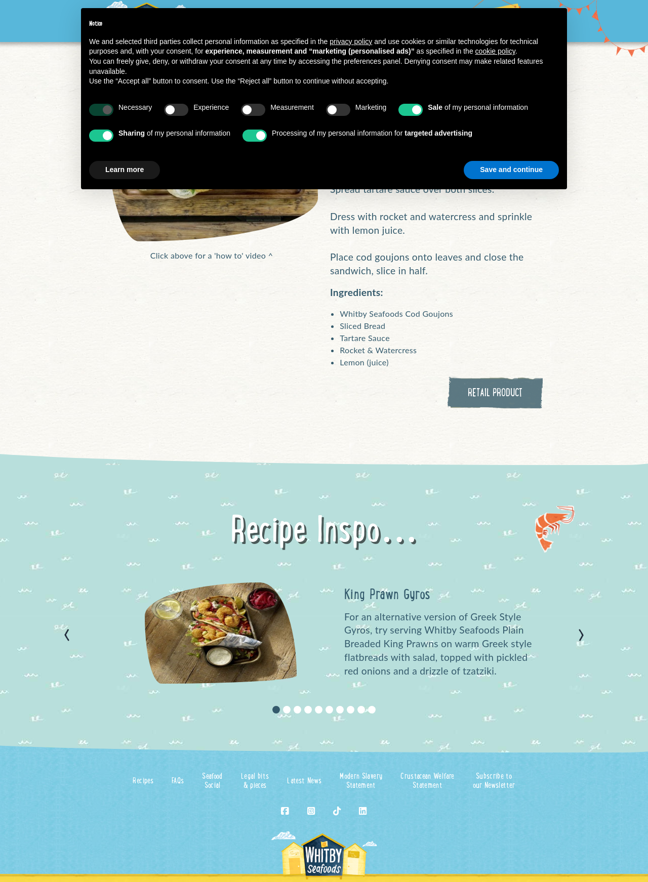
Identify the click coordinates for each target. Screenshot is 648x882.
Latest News (304, 781)
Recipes (143, 781)
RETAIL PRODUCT (495, 394)
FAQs (178, 781)
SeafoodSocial (212, 781)
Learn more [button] (124, 169)
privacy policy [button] (351, 41)
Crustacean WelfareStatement (427, 781)
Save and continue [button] (511, 169)
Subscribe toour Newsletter (494, 781)
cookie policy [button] (495, 51)
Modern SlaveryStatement (361, 781)
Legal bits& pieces (255, 781)
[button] (67, 635)
